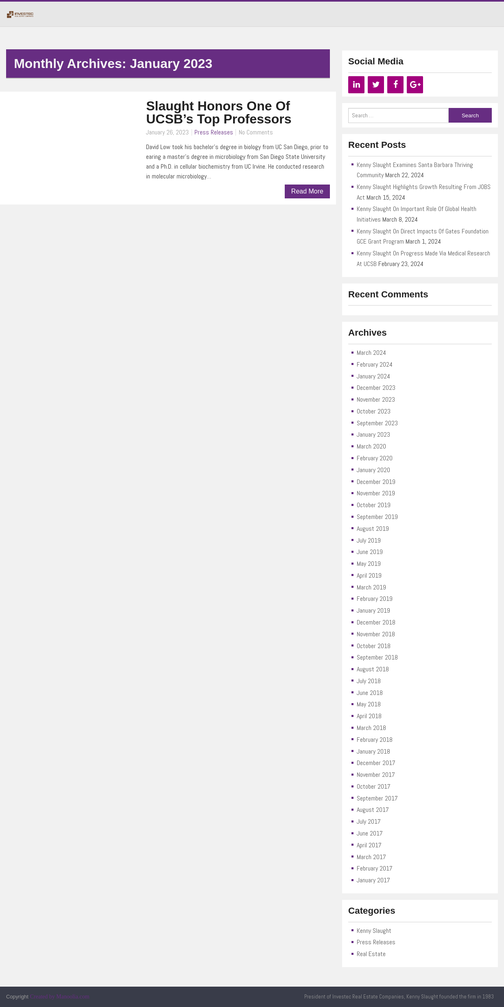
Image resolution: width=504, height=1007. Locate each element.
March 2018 (371, 727)
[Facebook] (395, 84)
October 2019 (374, 505)
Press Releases (213, 132)
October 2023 (374, 411)
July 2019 (369, 540)
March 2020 (371, 446)
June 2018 (370, 692)
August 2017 (373, 809)
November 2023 (376, 399)
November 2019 (376, 493)
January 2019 (373, 610)
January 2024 (373, 376)
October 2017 (374, 786)
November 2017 (376, 774)
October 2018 (374, 646)
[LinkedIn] (356, 84)
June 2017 (370, 833)
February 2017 (375, 868)
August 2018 (373, 669)
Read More (307, 191)
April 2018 (369, 716)
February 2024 (375, 364)
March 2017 (371, 857)
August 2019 (373, 528)
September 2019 (377, 516)
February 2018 (375, 739)
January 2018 (373, 751)
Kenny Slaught (374, 930)
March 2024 (371, 352)
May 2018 (369, 704)
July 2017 (369, 821)
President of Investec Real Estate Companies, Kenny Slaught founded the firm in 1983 (399, 996)
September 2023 (377, 423)
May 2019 (369, 563)
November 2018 (376, 634)
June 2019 (370, 551)
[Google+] (415, 84)
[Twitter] (376, 84)
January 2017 (373, 880)
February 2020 (375, 458)
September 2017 (377, 798)
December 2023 (376, 387)
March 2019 (371, 587)
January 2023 (373, 434)
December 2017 (376, 763)
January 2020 (373, 470)
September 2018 (377, 657)
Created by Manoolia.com (59, 997)
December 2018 (376, 622)
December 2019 (376, 481)
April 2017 (369, 845)
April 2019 (369, 575)
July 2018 (369, 681)
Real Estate (371, 954)
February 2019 (375, 598)
